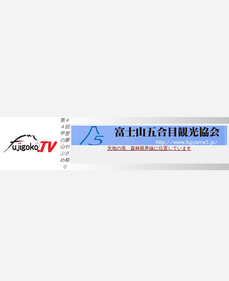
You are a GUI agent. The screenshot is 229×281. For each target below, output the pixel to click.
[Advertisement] (114, 58)
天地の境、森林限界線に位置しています (149, 146)
